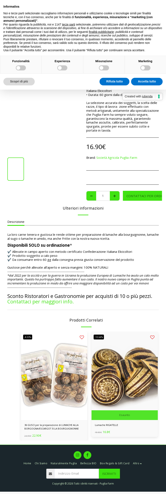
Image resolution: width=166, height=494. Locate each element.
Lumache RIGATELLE (110, 426)
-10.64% (100, 337)
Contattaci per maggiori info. (40, 301)
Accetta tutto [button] (147, 81)
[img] (54, 375)
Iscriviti (109, 476)
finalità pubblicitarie (101, 32)
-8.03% (29, 337)
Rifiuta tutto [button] (114, 81)
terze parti (68, 24)
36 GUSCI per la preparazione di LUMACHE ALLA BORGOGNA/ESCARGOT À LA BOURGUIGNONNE (54, 428)
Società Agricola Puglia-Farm (116, 157)
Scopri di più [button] (19, 81)
